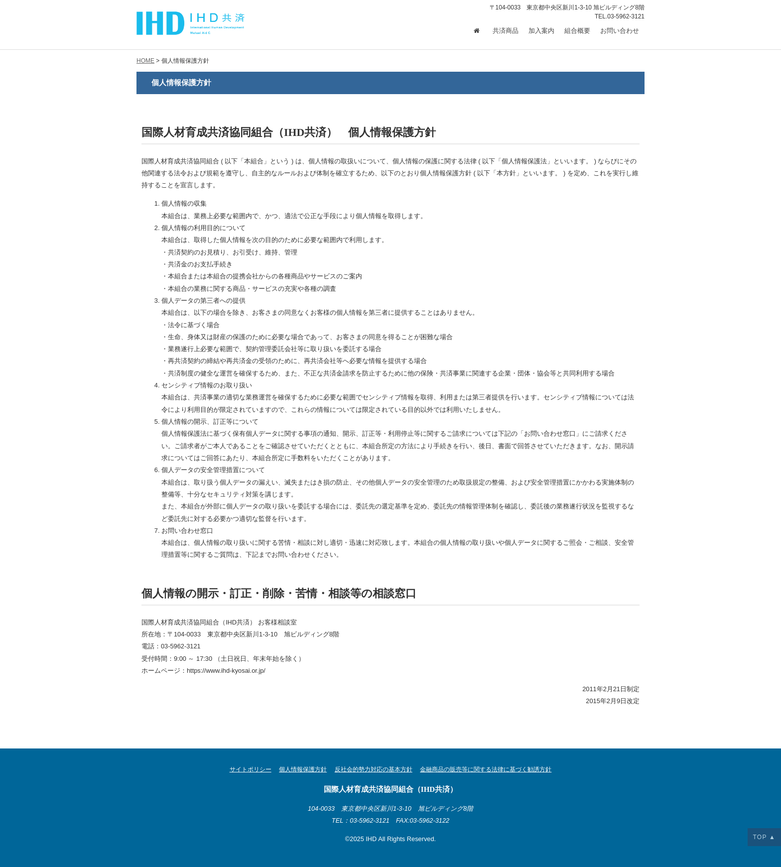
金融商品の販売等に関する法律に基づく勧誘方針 (485, 769)
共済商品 (506, 30)
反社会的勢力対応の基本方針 (373, 769)
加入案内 (541, 30)
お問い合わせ (619, 30)
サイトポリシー (250, 769)
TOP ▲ (764, 837)
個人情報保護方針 (303, 769)
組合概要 (577, 30)
